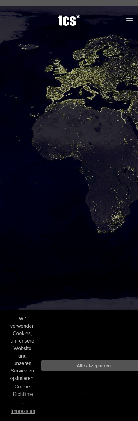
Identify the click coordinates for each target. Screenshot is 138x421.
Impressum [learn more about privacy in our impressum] (23, 411)
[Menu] (129, 20)
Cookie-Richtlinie (23, 390)
